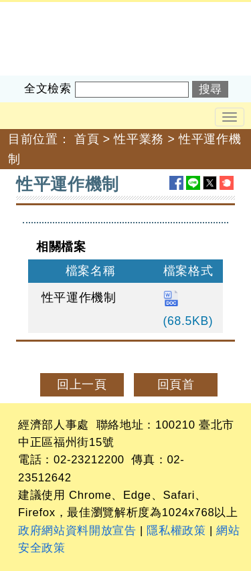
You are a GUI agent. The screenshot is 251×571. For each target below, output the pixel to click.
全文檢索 (48, 88)
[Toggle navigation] (229, 117)
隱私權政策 (176, 530)
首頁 (86, 139)
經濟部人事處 (37, 10)
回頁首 (176, 384)
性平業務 (139, 139)
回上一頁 (82, 384)
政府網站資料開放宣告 (77, 530)
